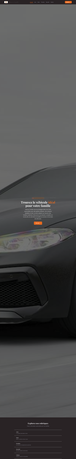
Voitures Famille (11, 2)
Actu (35, 2)
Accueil (31, 2)
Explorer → (68, 2)
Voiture (52, 2)
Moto (39, 2)
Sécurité (47, 2)
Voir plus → (38, 223)
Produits (43, 2)
